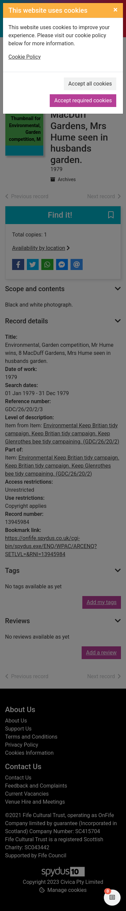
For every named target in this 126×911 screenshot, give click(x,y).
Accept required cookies (83, 100)
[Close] (115, 9)
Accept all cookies (90, 84)
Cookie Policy (24, 57)
